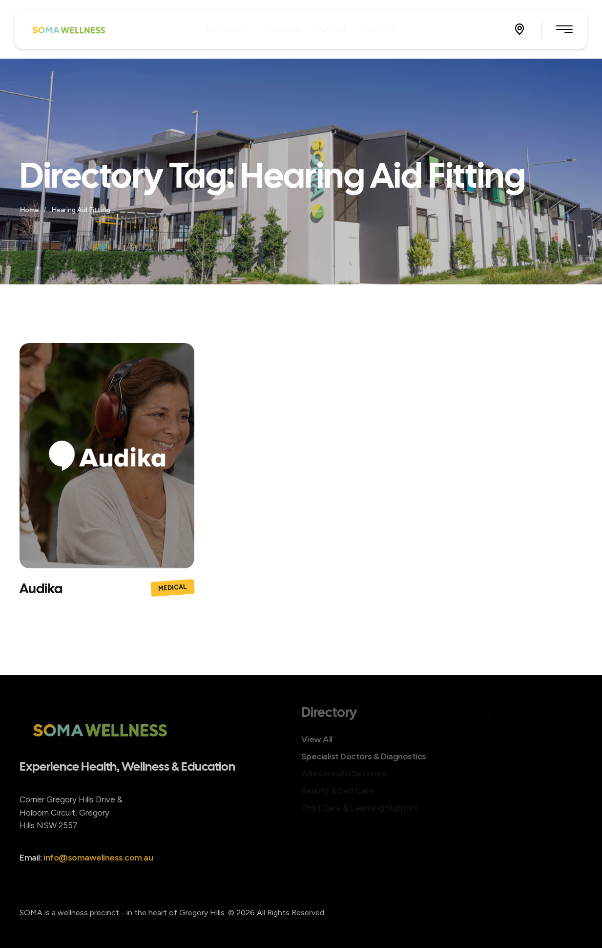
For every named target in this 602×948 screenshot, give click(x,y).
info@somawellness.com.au (98, 867)
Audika (41, 588)
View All (316, 739)
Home (30, 210)
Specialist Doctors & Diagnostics (363, 756)
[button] (519, 29)
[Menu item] (226, 29)
